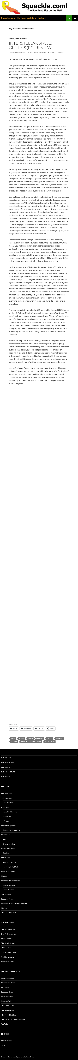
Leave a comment (57, 53)
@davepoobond (7, 978)
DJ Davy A (5, 987)
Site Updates (6, 894)
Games (11, 39)
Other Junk (5, 858)
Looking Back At (7, 961)
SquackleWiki (6, 1001)
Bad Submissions (9, 862)
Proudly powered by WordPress (23, 1057)
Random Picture (8, 772)
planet (21, 738)
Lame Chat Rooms (10, 812)
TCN (3, 1045)
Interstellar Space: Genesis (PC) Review (30, 45)
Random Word (7, 762)
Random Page (6, 758)
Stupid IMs (7, 816)
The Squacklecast (8, 929)
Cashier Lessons (7, 957)
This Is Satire (6, 948)
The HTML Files (7, 1006)
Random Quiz (6, 777)
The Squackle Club (8, 1015)
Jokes (3, 839)
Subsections (7, 798)
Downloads (5, 835)
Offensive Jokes (9, 844)
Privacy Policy (6, 1057)
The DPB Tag (8, 802)
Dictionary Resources (11, 830)
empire (30, 738)
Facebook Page (7, 992)
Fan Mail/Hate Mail (10, 867)
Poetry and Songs (8, 871)
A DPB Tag (59, 738)
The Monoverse (7, 1010)
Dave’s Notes (6, 938)
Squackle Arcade (7, 899)
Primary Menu (75, 18)
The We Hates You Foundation (13, 1019)
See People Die (7, 996)
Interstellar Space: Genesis (31, 741)
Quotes (4, 876)
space (13, 738)
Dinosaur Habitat (8, 983)
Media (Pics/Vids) (8, 848)
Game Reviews (21, 39)
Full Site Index (6, 793)
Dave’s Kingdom (9, 885)
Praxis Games (50, 741)
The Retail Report (8, 943)
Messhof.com (6, 1041)
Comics (6, 853)
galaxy (49, 738)
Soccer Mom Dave (8, 952)
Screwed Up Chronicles (10, 880)
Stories (4, 908)
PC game (14, 741)
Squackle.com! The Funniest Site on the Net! (23, 17)
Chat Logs (5, 807)
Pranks (6, 821)
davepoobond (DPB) (37, 53)
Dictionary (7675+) (8, 825)
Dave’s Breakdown (8, 934)
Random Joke (6, 767)
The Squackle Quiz (8, 913)
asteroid (39, 738)
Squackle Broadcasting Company (14, 903)
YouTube (4, 1024)
